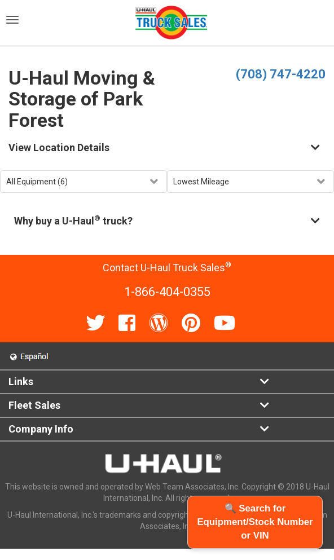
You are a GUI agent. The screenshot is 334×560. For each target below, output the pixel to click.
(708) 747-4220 (281, 74)
